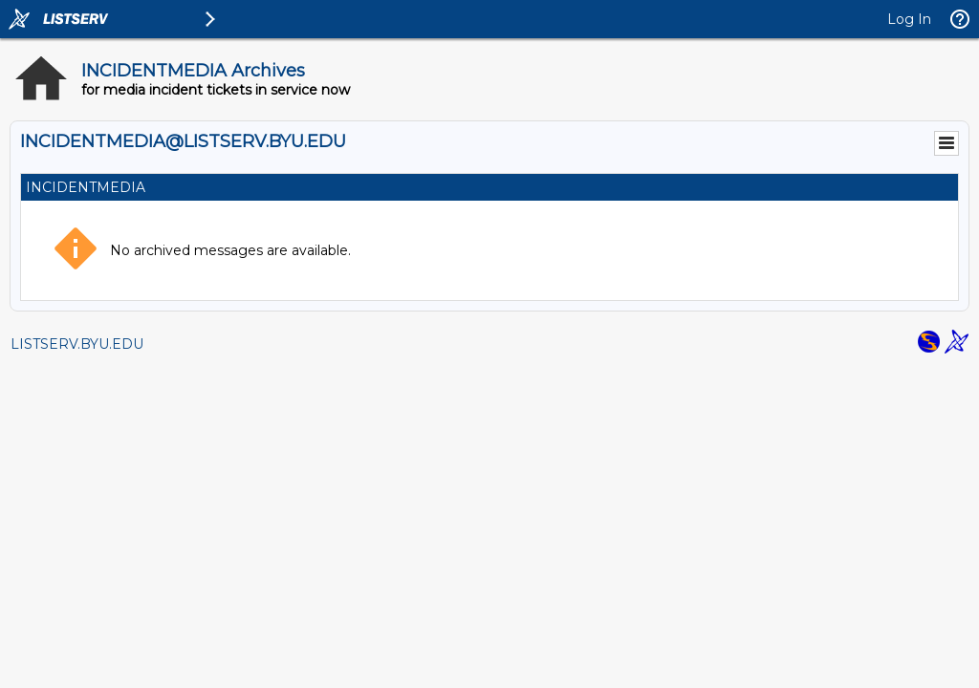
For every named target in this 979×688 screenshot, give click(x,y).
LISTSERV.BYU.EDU (77, 344)
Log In (909, 19)
